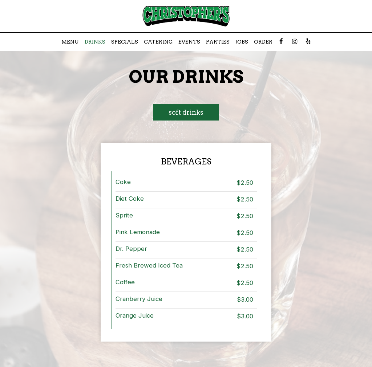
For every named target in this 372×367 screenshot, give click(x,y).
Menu (70, 42)
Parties (218, 42)
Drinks (95, 42)
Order (263, 42)
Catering (158, 42)
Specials (124, 42)
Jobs (241, 42)
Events (189, 42)
